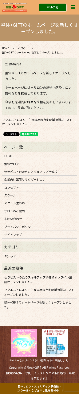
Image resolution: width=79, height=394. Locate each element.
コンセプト (11, 187)
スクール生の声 (14, 203)
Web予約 (52, 7)
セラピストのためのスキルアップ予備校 (30, 172)
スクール (10, 195)
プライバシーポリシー (19, 227)
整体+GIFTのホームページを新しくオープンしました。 (37, 304)
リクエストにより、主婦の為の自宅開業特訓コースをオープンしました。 (37, 122)
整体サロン (11, 164)
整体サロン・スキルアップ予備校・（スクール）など (39, 388)
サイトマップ (13, 234)
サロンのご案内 (14, 211)
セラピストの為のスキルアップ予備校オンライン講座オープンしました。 (38, 279)
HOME (5, 48)
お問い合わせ (13, 219)
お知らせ (23, 48)
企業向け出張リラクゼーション (25, 179)
